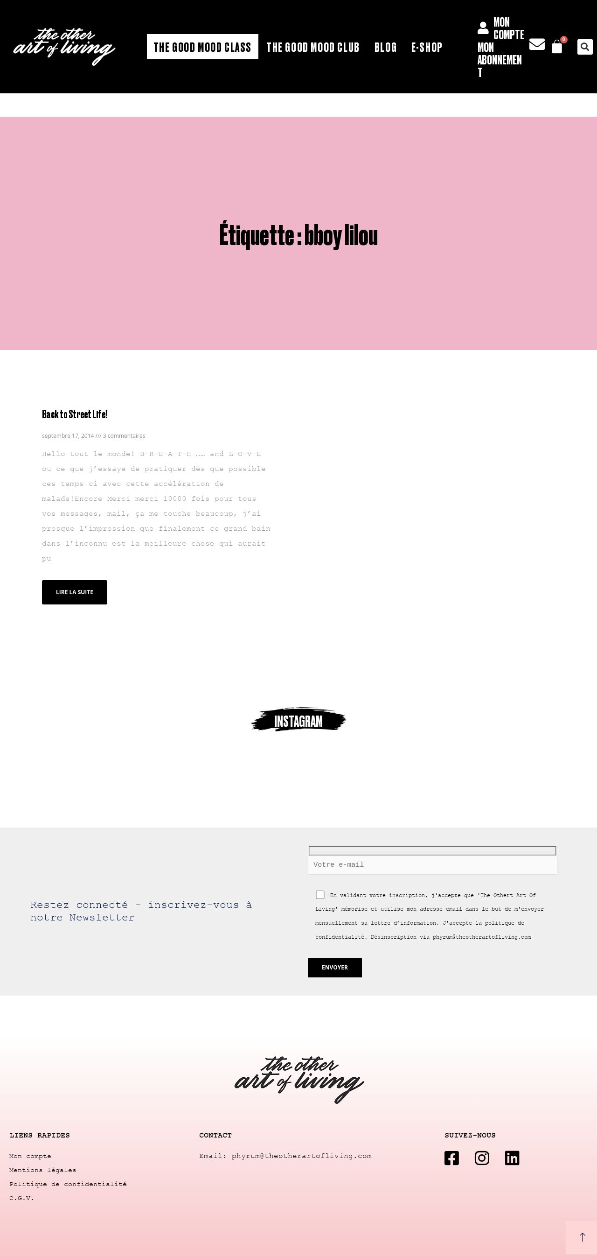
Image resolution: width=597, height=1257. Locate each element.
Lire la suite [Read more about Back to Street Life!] (74, 592)
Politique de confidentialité (68, 1184)
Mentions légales (42, 1170)
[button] (585, 47)
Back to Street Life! (74, 414)
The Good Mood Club (313, 47)
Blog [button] (386, 47)
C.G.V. (22, 1198)
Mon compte (30, 1156)
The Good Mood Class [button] (202, 47)
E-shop (427, 47)
